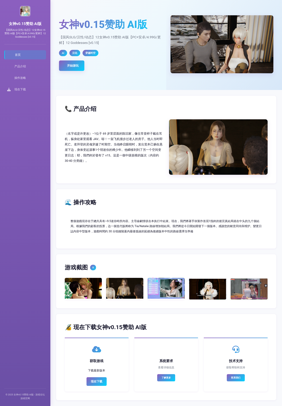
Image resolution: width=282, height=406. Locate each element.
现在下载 (96, 381)
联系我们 (235, 377)
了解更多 (166, 377)
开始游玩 (73, 65)
